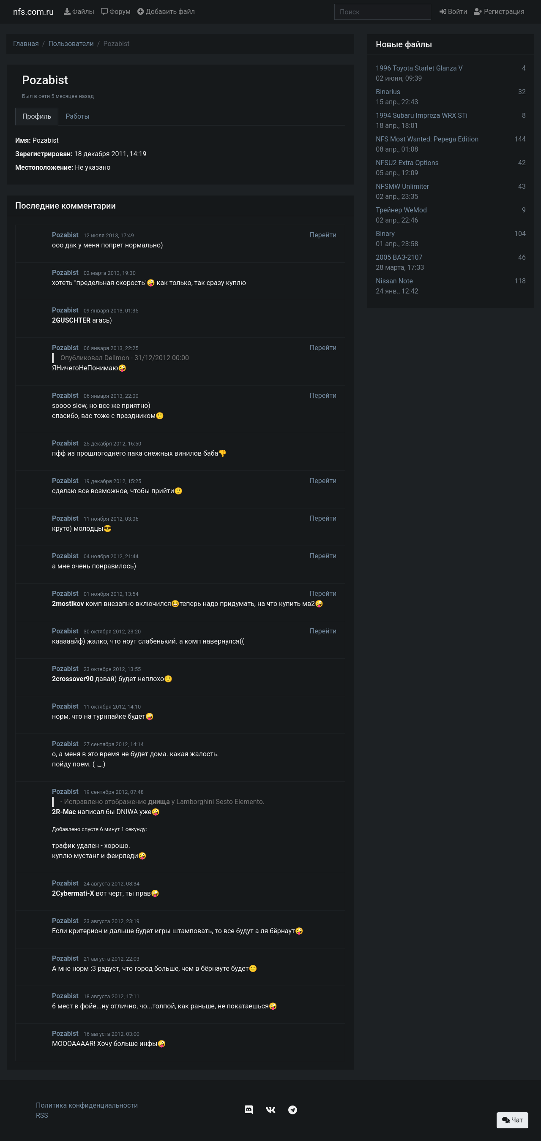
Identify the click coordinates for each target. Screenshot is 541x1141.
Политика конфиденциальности (87, 1105)
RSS (42, 1115)
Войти (453, 12)
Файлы (79, 12)
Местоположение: (44, 167)
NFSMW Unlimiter (402, 186)
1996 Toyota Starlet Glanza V (419, 68)
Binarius (388, 92)
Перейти (323, 235)
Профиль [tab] (36, 116)
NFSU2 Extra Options (407, 163)
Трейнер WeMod (401, 210)
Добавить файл (166, 12)
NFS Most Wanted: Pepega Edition (427, 139)
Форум (116, 12)
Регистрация (499, 12)
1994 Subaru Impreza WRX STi (421, 115)
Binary (385, 234)
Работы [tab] (78, 116)
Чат (512, 1120)
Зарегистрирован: (44, 154)
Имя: (23, 140)
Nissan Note (394, 281)
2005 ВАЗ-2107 (399, 257)
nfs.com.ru (33, 12)
